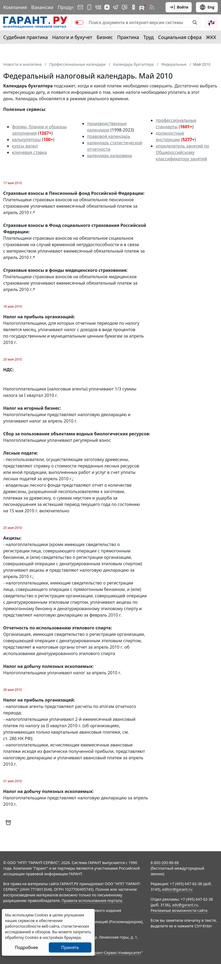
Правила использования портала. (92, 900)
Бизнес (105, 37)
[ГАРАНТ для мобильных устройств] (89, 7)
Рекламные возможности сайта (179, 910)
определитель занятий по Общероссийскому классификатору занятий (182, 152)
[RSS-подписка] (151, 7)
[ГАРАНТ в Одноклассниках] (133, 7)
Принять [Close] (70, 947)
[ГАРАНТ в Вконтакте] (98, 7)
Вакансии (42, 7)
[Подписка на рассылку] (80, 7)
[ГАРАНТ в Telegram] (115, 7)
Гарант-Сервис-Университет (116, 952)
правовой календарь (108, 136)
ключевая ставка (29, 152)
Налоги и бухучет (72, 37)
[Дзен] (107, 7)
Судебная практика (25, 37)
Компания (15, 7)
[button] (211, 22)
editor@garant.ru (177, 889)
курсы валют (25, 146)
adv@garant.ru (185, 904)
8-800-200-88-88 (165, 862)
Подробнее (26, 947)
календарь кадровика (109, 155)
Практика (128, 37)
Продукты (69, 7)
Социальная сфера (180, 37)
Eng (206, 7)
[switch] (79, 22)
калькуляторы (26, 139)
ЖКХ (211, 37)
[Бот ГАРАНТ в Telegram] (124, 7)
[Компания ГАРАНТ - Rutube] (142, 7)
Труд (148, 37)
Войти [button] (178, 7)
